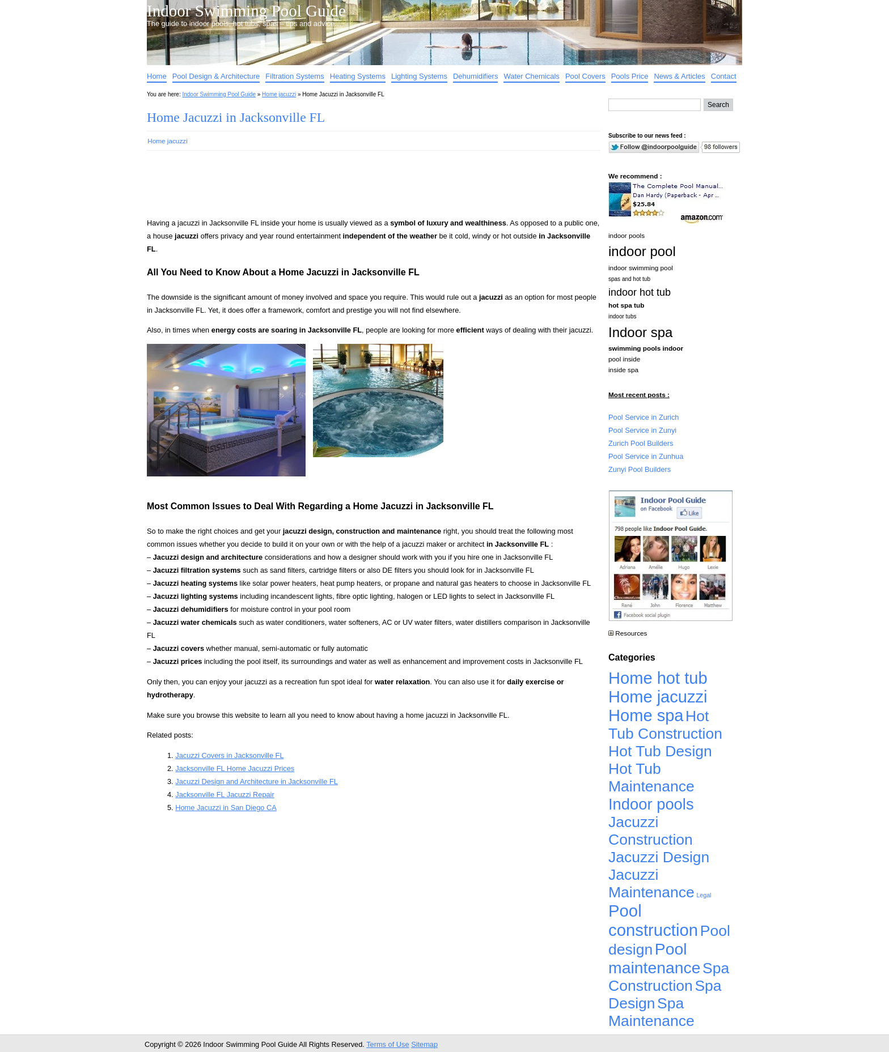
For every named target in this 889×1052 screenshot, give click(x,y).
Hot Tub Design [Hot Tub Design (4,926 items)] (660, 751)
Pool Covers (585, 76)
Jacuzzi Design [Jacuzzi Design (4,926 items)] (658, 857)
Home (157, 76)
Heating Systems (358, 76)
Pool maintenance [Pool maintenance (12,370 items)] (654, 958)
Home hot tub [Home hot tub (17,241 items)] (658, 678)
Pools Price (630, 76)
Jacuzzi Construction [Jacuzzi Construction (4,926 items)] (650, 831)
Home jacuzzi (279, 94)
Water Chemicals (531, 76)
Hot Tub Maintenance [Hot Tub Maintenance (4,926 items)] (651, 777)
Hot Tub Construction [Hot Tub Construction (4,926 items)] (665, 725)
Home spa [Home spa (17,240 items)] (646, 715)
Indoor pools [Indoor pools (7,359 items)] (651, 804)
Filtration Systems (294, 76)
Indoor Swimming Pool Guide (246, 11)
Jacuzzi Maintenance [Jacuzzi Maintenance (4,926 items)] (651, 883)
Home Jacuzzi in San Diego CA (226, 807)
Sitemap (424, 1044)
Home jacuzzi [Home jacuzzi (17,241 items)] (658, 697)
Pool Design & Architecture (216, 76)
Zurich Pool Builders (641, 443)
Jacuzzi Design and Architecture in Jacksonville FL (256, 781)
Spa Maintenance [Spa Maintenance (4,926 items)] (651, 1012)
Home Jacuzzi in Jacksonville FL (236, 117)
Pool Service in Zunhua (645, 456)
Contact (723, 76)
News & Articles (679, 76)
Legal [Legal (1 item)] (703, 895)
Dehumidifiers (475, 76)
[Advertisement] (355, 189)
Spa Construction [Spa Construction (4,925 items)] (668, 977)
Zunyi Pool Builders (639, 469)
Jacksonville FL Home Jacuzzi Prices (234, 768)
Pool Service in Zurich (643, 417)
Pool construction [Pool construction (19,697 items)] (653, 920)
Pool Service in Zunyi (642, 430)
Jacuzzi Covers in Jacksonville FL (229, 755)
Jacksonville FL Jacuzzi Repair (224, 794)
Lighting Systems (419, 76)
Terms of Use (387, 1044)
